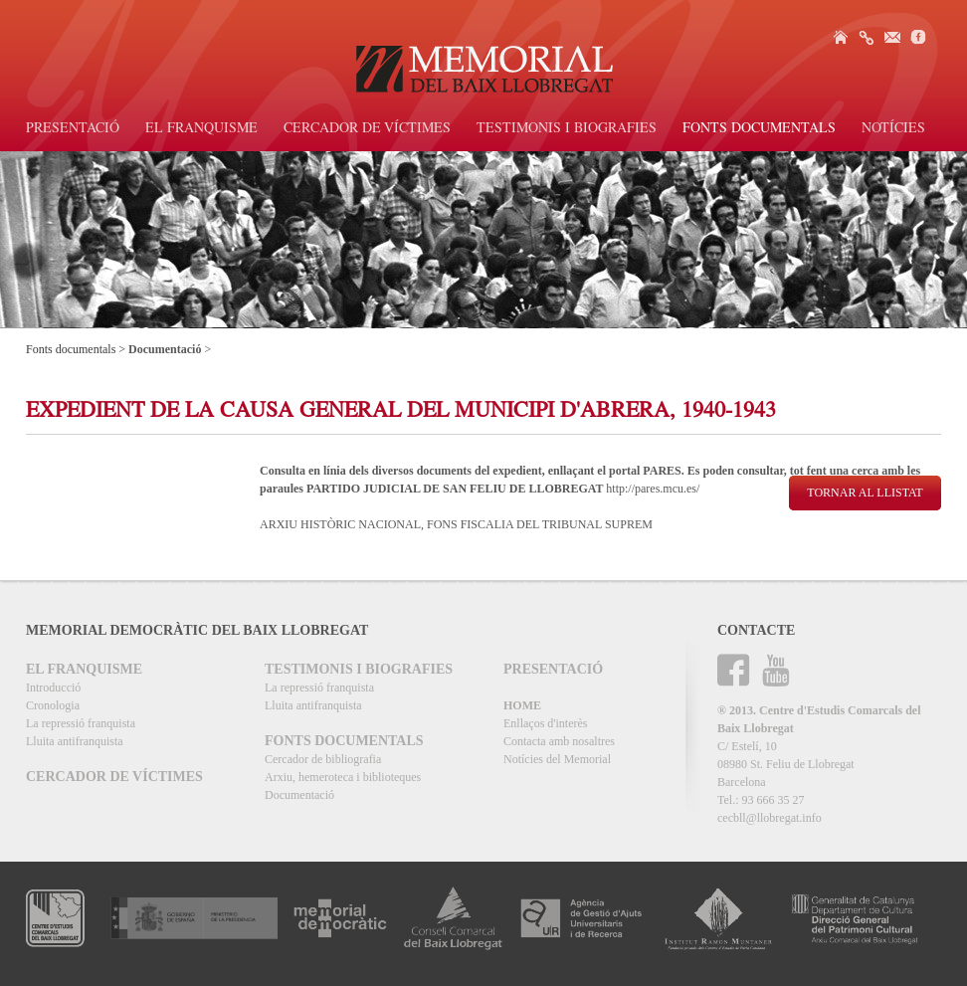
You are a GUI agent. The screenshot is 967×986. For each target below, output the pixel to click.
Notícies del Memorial (557, 759)
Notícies (893, 129)
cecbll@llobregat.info (769, 818)
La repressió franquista (80, 723)
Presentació (72, 129)
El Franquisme (201, 129)
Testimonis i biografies (567, 129)
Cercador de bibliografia (323, 759)
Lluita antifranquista (74, 741)
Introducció (53, 687)
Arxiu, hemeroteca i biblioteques (343, 777)
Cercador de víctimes (367, 129)
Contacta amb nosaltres (559, 741)
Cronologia (53, 705)
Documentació (299, 795)
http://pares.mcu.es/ (652, 488)
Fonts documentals (759, 129)
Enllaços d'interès (545, 723)
